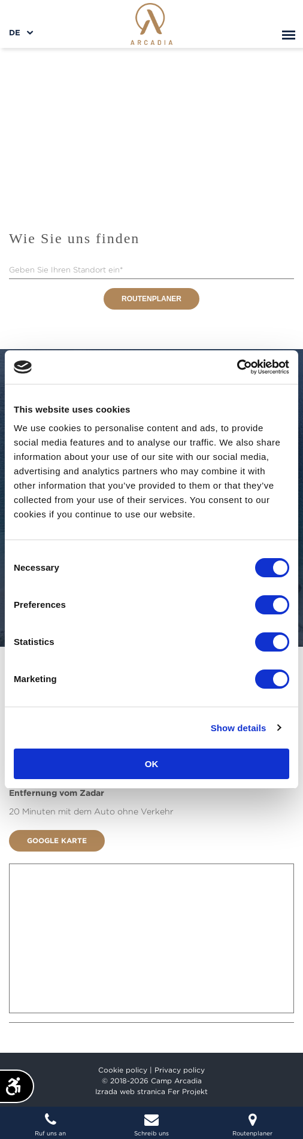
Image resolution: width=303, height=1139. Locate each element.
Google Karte (57, 840)
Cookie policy (122, 1069)
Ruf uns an (50, 1124)
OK (152, 764)
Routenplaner (151, 299)
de (14, 32)
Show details (238, 728)
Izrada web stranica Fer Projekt (151, 1091)
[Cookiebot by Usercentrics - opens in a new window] (236, 367)
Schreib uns (151, 1124)
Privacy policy (179, 1069)
